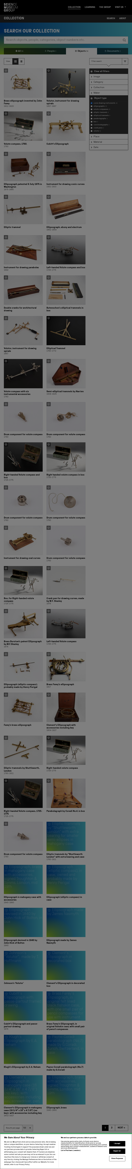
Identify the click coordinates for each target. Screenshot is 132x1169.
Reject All (117, 1155)
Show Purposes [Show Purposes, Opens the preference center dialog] (117, 1163)
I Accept (117, 1148)
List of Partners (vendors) (70, 1155)
